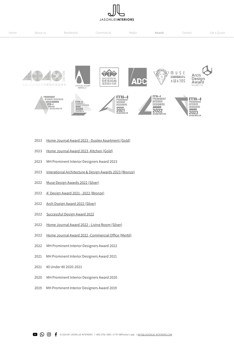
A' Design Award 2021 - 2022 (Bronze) (75, 193)
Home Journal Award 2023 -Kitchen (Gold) (79, 150)
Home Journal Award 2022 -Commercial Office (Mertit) (89, 235)
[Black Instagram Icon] (49, 334)
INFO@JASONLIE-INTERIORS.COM (155, 334)
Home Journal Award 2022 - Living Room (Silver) (84, 224)
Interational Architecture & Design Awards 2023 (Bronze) (90, 172)
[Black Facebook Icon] (55, 334)
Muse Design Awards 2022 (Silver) (72, 182)
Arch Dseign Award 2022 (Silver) (71, 203)
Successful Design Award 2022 (70, 214)
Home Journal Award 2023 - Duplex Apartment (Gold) (88, 140)
